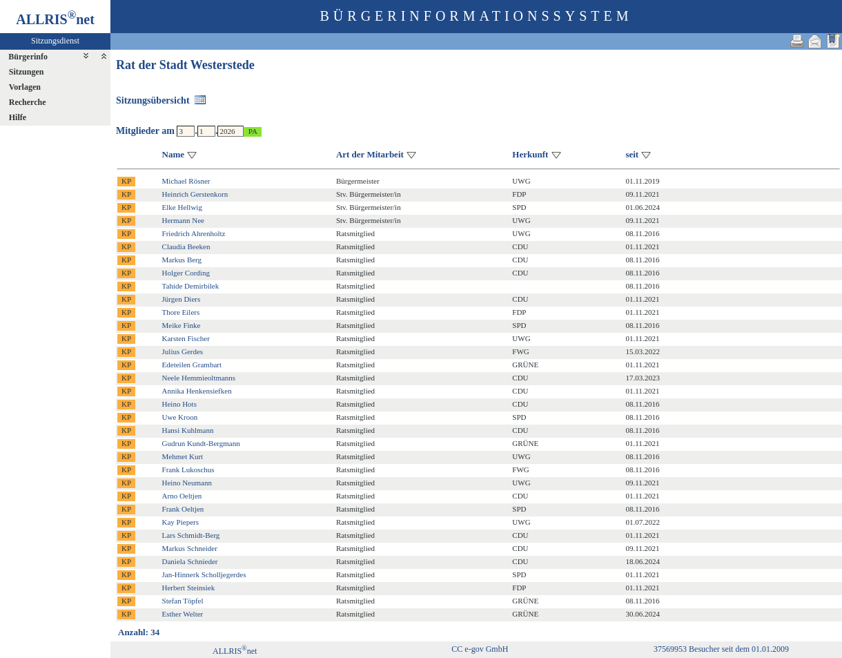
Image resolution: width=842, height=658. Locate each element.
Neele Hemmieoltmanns (199, 378)
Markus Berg (182, 259)
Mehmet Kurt (183, 456)
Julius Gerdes (183, 351)
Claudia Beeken (186, 246)
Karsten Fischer (186, 338)
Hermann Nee (183, 220)
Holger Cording (186, 273)
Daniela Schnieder (190, 561)
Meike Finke (181, 325)
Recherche (27, 102)
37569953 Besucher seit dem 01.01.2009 (721, 649)
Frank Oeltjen (183, 509)
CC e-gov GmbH (479, 649)
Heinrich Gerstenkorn (195, 194)
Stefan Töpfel (183, 601)
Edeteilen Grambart (192, 364)
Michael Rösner (186, 181)
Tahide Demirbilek (190, 286)
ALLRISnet (235, 651)
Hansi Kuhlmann (188, 430)
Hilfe (17, 117)
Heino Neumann (187, 482)
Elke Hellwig (182, 207)
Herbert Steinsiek (188, 587)
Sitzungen (26, 72)
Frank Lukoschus (188, 469)
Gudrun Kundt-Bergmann (201, 443)
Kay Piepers (180, 522)
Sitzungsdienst (55, 41)
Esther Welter (183, 614)
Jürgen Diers (181, 299)
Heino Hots (179, 404)
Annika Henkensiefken (197, 391)
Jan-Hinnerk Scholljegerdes (204, 574)
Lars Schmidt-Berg (191, 535)
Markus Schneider (189, 548)
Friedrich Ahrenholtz (194, 233)
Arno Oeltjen (182, 496)
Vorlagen (25, 87)
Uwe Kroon (180, 417)
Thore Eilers (181, 312)
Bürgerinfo (28, 56)
